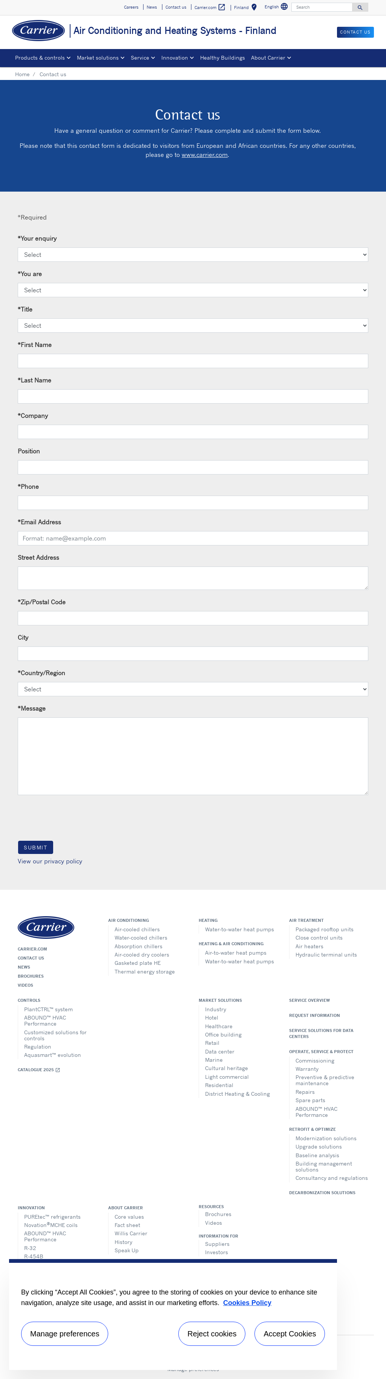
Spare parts (310, 1100)
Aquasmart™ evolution (52, 1055)
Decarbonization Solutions (322, 1192)
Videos (25, 985)
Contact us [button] (175, 7)
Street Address (38, 557)
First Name (35, 345)
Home (22, 74)
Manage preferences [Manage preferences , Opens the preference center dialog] (64, 1334)
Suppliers (217, 1244)
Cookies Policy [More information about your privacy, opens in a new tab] (247, 1303)
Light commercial (227, 1076)
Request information (314, 1015)
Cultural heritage (226, 1068)
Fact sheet (127, 1225)
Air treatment (306, 920)
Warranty (307, 1069)
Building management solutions (324, 1166)
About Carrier (125, 1207)
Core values (129, 1216)
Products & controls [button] (40, 57)
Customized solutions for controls (55, 1035)
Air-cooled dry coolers (142, 954)
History (123, 1242)
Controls (29, 1000)
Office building (223, 1034)
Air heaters (309, 946)
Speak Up (127, 1250)
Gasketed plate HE (138, 963)
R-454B (33, 1256)
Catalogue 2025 (39, 1070)
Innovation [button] (174, 57)
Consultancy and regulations (332, 1178)
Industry (215, 1009)
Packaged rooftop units (325, 929)
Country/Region (41, 673)
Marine (214, 1060)
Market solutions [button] (98, 57)
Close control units (319, 937)
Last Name (34, 380)
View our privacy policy (50, 861)
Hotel (211, 1017)
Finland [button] (247, 8)
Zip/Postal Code (42, 602)
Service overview (309, 1000)
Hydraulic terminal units (326, 954)
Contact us (31, 958)
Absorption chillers (138, 946)
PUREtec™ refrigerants (52, 1216)
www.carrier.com (205, 154)
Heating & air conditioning (231, 943)
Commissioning (315, 1060)
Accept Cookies (289, 1334)
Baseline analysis (317, 1155)
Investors (216, 1252)
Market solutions (220, 1000)
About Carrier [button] (268, 57)
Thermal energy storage (145, 971)
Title (25, 309)
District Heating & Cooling (237, 1093)
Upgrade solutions (319, 1146)
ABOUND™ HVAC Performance (45, 1020)
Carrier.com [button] (210, 7)
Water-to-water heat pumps (239, 929)
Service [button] (140, 57)
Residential (219, 1085)
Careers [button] (131, 7)
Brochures (31, 976)
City (23, 637)
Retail (212, 1043)
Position (29, 451)
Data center (219, 1051)
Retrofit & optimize (312, 1129)
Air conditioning (128, 920)
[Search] (321, 7)
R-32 (30, 1248)
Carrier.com (32, 949)
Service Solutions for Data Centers (321, 1033)
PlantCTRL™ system (48, 1009)
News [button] (152, 7)
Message (32, 708)
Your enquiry (37, 238)
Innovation (31, 1207)
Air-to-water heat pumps (236, 952)
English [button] (277, 7)
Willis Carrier (131, 1233)
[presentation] (75, 817)
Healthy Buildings (222, 57)
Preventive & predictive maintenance (325, 1080)
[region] (173, 1314)
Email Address (39, 522)
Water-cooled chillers (141, 937)
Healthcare (219, 1026)
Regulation (37, 1046)
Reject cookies (211, 1334)
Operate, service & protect (321, 1051)
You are (30, 274)
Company (33, 415)
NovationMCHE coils (51, 1224)
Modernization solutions (326, 1138)
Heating (208, 920)
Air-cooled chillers (137, 929)
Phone (28, 486)
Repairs (305, 1092)
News (24, 967)
